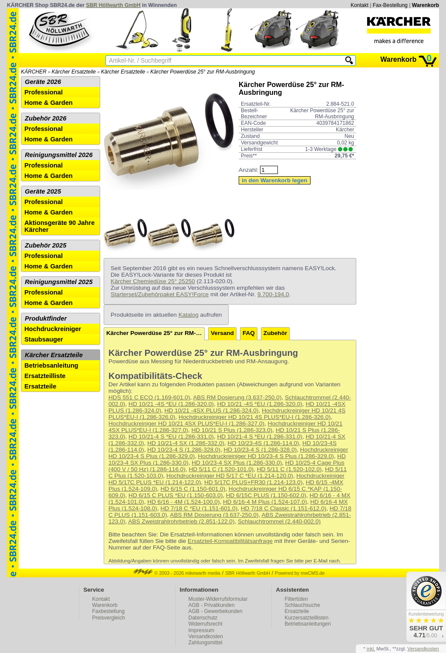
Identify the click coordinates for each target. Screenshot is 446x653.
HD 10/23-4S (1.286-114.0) (263, 443)
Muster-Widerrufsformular (218, 599)
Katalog (189, 314)
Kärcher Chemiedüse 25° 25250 (153, 281)
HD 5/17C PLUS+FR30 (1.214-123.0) (253, 482)
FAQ (249, 333)
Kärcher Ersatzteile (74, 72)
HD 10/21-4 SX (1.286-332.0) (185, 443)
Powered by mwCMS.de (299, 573)
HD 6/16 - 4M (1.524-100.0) (183, 502)
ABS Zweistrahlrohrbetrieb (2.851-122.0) (181, 521)
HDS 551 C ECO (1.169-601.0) (149, 397)
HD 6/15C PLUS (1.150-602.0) (266, 495)
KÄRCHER (34, 72)
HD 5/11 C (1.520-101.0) (221, 469)
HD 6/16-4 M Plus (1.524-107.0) (265, 502)
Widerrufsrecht (206, 624)
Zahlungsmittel (206, 643)
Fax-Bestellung (390, 5)
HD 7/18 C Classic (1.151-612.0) (283, 508)
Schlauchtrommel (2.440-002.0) (279, 521)
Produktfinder (46, 318)
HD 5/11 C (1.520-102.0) (289, 469)
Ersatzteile (40, 386)
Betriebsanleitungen (308, 624)
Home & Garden (48, 102)
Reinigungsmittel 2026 (59, 154)
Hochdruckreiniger (52, 328)
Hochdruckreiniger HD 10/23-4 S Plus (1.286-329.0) (266, 456)
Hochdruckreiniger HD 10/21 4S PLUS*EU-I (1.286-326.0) (255, 417)
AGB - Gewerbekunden (216, 611)
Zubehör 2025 (45, 245)
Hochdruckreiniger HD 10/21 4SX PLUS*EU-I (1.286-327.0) (186, 423)
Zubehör (275, 333)
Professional (43, 92)
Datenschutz (203, 618)
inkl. (371, 648)
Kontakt (359, 5)
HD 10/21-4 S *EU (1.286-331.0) (171, 436)
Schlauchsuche (302, 605)
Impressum (201, 630)
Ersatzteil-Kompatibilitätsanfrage (230, 541)
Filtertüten (296, 599)
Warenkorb (425, 5)
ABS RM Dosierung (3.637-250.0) (237, 397)
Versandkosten (206, 636)
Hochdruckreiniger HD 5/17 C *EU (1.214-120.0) (229, 475)
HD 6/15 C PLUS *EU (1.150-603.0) (175, 495)
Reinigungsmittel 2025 (59, 281)
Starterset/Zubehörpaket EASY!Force (160, 294)
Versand (222, 333)
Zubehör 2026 (45, 118)
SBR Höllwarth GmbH (113, 5)
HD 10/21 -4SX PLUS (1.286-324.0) (211, 410)
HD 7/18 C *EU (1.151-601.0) (198, 508)
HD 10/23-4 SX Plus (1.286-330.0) (237, 462)
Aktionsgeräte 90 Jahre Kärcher (59, 226)
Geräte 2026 (43, 81)
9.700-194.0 (273, 294)
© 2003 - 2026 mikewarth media (176, 573)
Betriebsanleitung (51, 365)
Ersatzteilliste (45, 375)
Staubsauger (43, 339)
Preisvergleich (108, 618)
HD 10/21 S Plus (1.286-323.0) (231, 430)
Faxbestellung (108, 611)
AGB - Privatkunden (212, 605)
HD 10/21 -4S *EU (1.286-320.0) (171, 404)
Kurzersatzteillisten (307, 618)
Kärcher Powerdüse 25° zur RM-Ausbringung (202, 72)
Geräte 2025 (43, 191)
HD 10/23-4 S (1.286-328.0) (183, 449)
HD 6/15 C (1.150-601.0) (192, 489)
